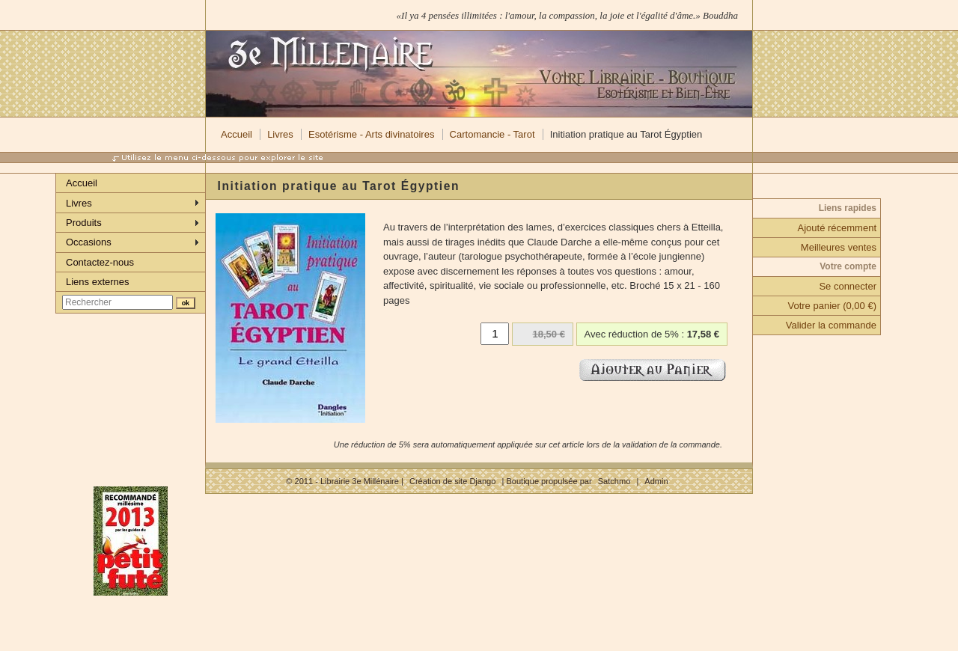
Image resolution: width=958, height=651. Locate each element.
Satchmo (614, 481)
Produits (84, 222)
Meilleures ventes (838, 247)
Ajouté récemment (837, 227)
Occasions (89, 242)
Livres (280, 134)
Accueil (236, 134)
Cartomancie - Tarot (492, 134)
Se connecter (847, 286)
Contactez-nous (100, 262)
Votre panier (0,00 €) (831, 305)
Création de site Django (452, 481)
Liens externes (97, 281)
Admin (656, 481)
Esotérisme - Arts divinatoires (371, 134)
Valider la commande (831, 325)
